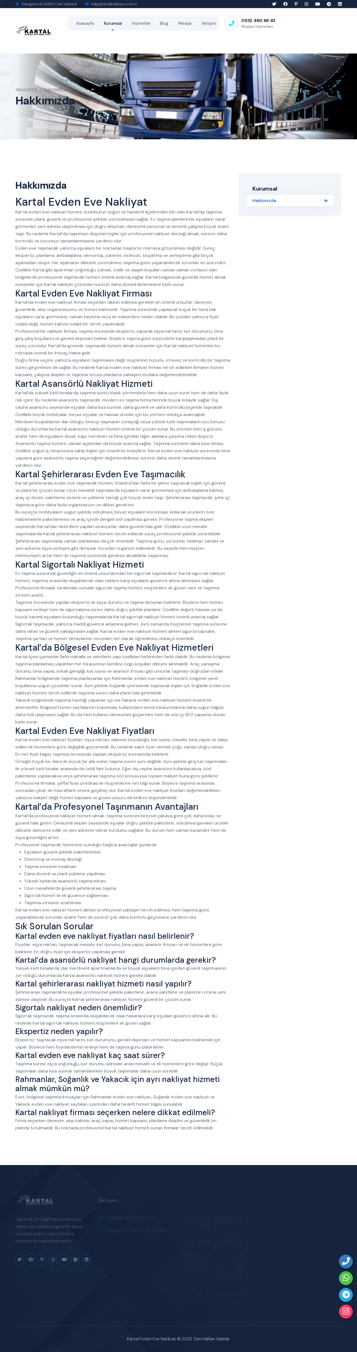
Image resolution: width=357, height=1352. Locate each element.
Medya (184, 23)
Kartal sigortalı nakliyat (136, 617)
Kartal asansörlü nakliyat (80, 429)
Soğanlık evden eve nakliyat (181, 1097)
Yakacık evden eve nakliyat (149, 700)
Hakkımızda (290, 200)
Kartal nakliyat (58, 284)
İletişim (209, 23)
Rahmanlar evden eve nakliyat (142, 678)
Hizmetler (141, 23)
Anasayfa (85, 23)
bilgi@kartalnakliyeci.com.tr (114, 4)
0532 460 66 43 (258, 20)
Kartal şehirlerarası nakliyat (70, 534)
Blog (164, 23)
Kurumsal (113, 23)
